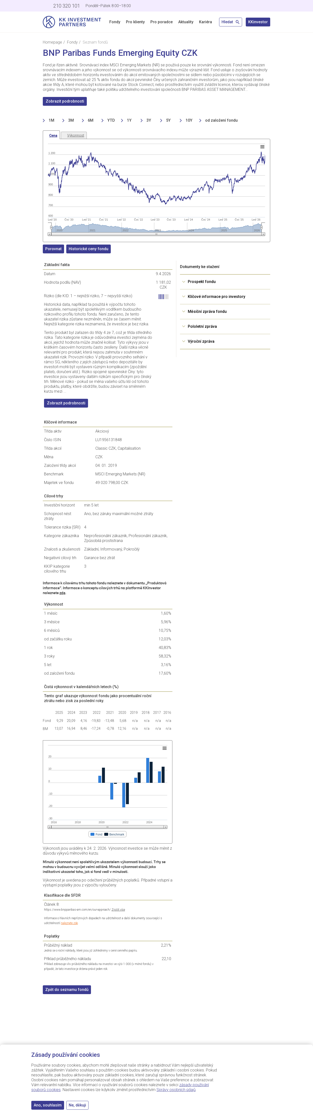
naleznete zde (69, 923)
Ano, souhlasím (48, 1105)
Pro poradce (161, 22)
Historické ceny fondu (88, 249)
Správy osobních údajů (176, 1089)
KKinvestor (258, 22)
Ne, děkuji (77, 1105)
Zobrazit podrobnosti (65, 101)
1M (51, 120)
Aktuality (185, 22)
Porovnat (53, 249)
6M (90, 120)
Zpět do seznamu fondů (67, 989)
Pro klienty (135, 22)
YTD (111, 120)
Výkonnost (75, 135)
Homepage (52, 42)
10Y (189, 120)
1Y (129, 120)
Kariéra (205, 22)
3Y (148, 120)
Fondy (114, 22)
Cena (53, 136)
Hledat (231, 22)
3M (71, 120)
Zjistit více (118, 909)
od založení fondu (221, 120)
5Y (168, 120)
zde (62, 592)
